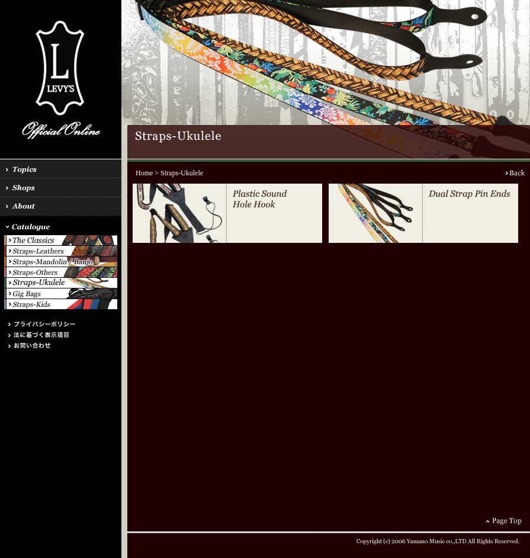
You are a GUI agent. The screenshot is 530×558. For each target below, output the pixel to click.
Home (144, 173)
